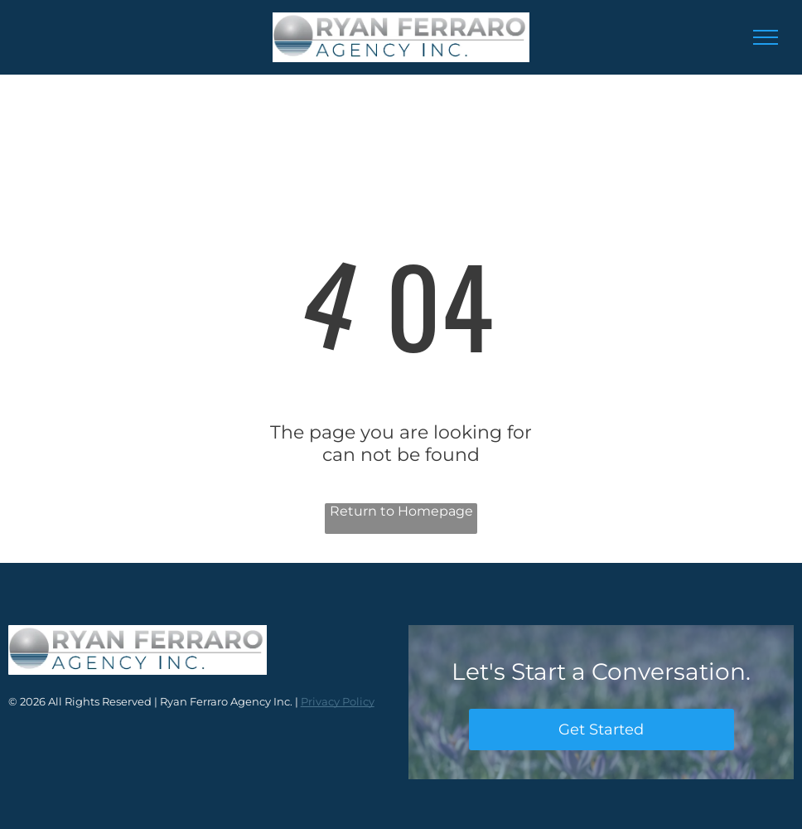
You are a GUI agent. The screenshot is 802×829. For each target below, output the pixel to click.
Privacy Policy (337, 701)
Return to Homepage (401, 511)
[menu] (765, 37)
